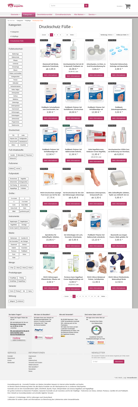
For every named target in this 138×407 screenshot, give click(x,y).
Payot (54, 389)
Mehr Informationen (50, 75)
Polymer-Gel (13, 138)
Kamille (12, 155)
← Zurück (43, 35)
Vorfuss (15, 96)
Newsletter (32, 369)
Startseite (15, 14)
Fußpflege (14, 36)
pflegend (12, 301)
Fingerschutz (15, 122)
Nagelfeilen (13, 225)
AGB (30, 358)
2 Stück (24, 267)
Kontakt (10, 356)
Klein (24, 208)
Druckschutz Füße (16, 41)
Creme (11, 291)
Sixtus (24, 254)
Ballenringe (15, 54)
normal (18, 168)
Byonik (49, 389)
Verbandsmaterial (15, 86)
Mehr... (63, 336)
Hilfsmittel (15, 83)
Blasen (15, 70)
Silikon (13, 145)
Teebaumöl (12, 158)
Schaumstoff (13, 142)
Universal (15, 63)
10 (67, 35)
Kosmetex (24, 248)
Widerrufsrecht (33, 365)
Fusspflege (13, 278)
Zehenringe (15, 102)
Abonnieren (119, 361)
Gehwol (24, 244)
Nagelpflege (13, 188)
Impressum (32, 356)
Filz (13, 135)
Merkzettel (11, 362)
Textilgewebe (23, 138)
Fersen (15, 80)
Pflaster (15, 60)
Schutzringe (15, 67)
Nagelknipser (24, 221)
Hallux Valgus (15, 89)
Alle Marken (79, 14)
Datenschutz (98, 323)
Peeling (21, 278)
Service (92, 14)
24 (122, 35)
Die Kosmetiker (13, 241)
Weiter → (72, 35)
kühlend (11, 168)
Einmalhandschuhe (63, 14)
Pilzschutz (29, 155)
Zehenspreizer (15, 105)
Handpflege (13, 281)
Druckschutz (13, 178)
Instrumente (23, 185)
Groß (13, 205)
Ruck (13, 254)
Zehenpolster (15, 93)
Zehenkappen (15, 115)
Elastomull (14, 244)
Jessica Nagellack (76, 389)
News (30, 371)
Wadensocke (15, 125)
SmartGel (23, 145)
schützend (20, 301)
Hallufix (14, 248)
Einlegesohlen (15, 76)
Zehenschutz (15, 118)
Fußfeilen (23, 188)
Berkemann (13, 238)
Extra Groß (14, 208)
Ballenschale (15, 57)
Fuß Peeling (13, 185)
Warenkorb (11, 358)
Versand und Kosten (35, 362)
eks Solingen (24, 241)
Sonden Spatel (13, 228)
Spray (30, 291)
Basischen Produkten (31, 391)
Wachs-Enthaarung (21, 386)
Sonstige (24, 225)
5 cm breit (25, 201)
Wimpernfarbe (62, 389)
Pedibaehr (124, 391)
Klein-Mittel (24, 205)
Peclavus (13, 251)
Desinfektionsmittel (44, 14)
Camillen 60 (24, 238)
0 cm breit (14, 198)
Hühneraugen (15, 112)
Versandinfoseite (73, 399)
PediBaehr (24, 251)
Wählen (107, 35)
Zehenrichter (13, 182)
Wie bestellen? (33, 367)
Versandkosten (132, 378)
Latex (23, 135)
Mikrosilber (21, 155)
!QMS (36, 389)
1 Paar (11, 267)
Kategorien (28, 14)
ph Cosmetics (60, 391)
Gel (24, 291)
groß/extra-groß (24, 211)
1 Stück (18, 267)
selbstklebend (23, 142)
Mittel (14, 211)
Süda (13, 257)
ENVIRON (42, 389)
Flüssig (18, 291)
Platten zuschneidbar (15, 73)
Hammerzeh (15, 109)
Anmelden (120, 6)
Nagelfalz (23, 178)
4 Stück (30, 267)
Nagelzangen (14, 221)
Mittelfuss (15, 99)
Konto (10, 360)
